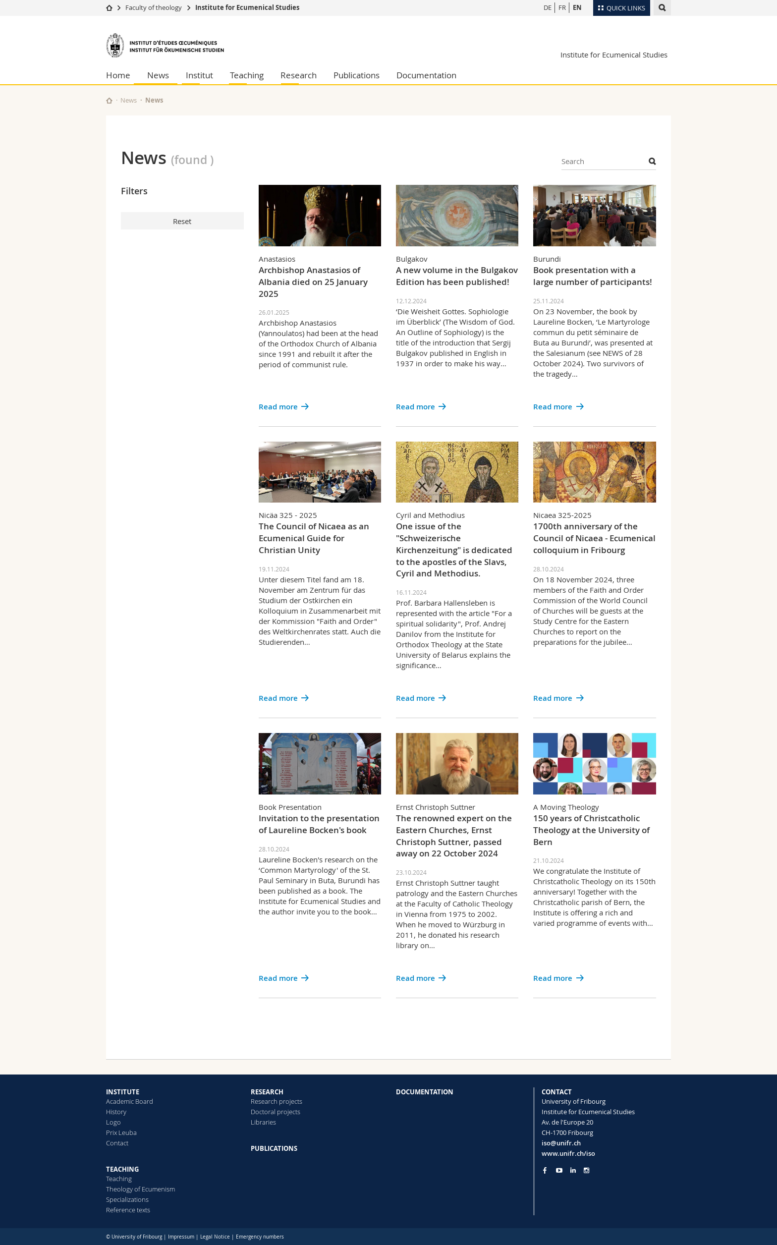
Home (118, 75)
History (116, 1111)
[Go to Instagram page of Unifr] (586, 1170)
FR (562, 7)
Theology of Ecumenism (140, 1189)
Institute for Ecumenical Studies (247, 7)
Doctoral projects (275, 1111)
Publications (356, 75)
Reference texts (128, 1209)
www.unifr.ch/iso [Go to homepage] (568, 1153)
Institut (199, 75)
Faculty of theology (153, 7)
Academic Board (129, 1101)
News (158, 75)
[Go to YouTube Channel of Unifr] (559, 1170)
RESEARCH (267, 1091)
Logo (113, 1122)
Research (298, 75)
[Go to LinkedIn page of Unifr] (573, 1170)
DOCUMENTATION (424, 1091)
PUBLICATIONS (274, 1148)
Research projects (276, 1101)
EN (577, 7)
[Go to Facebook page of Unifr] (545, 1170)
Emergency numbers (260, 1237)
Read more (278, 406)
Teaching (247, 75)
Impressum (181, 1237)
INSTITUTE (122, 1091)
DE (548, 7)
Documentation (426, 75)
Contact (117, 1142)
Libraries (263, 1122)
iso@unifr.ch (561, 1142)
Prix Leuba (121, 1132)
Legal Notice (215, 1237)
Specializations (127, 1199)
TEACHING (122, 1169)
